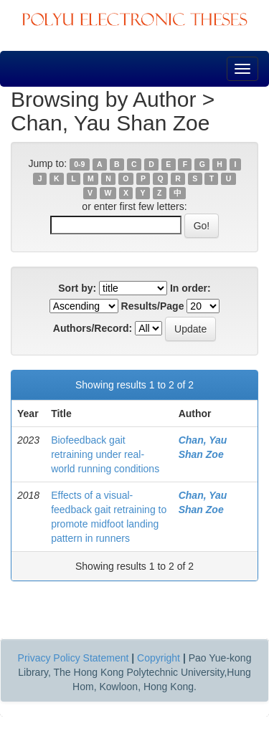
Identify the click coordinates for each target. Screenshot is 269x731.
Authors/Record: (92, 328)
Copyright (158, 658)
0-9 (79, 164)
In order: (190, 288)
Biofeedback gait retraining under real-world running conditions (105, 454)
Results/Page (152, 306)
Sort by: (77, 288)
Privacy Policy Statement (73, 658)
